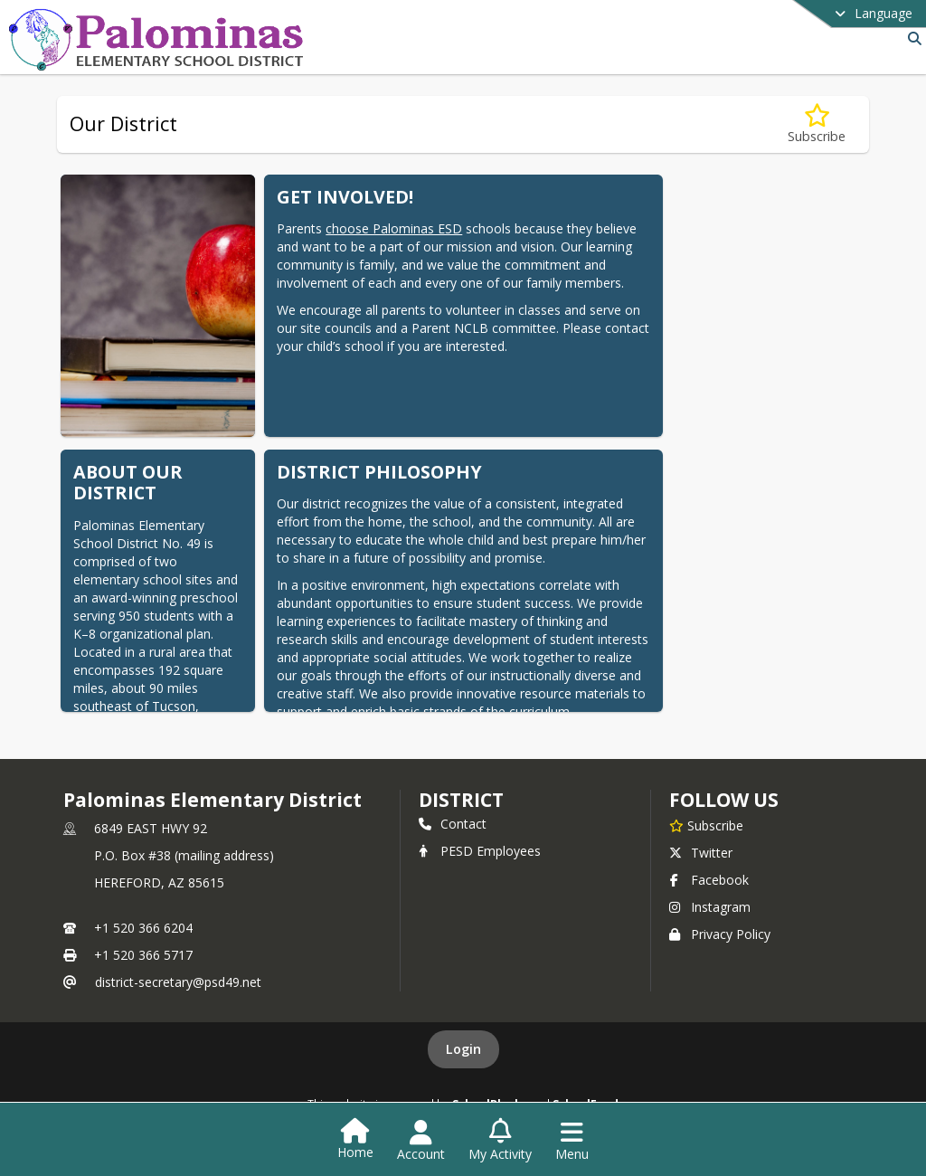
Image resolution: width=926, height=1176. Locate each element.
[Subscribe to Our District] (816, 124)
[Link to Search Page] (911, 38)
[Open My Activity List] (500, 1140)
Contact (453, 823)
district (461, 799)
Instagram (710, 906)
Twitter (700, 852)
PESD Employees (480, 850)
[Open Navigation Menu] (572, 1140)
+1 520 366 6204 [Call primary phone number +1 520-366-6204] (143, 927)
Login (463, 1048)
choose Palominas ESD (394, 228)
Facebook (709, 879)
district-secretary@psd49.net (178, 982)
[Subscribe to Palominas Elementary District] (706, 825)
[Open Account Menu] (421, 1140)
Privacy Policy (719, 934)
